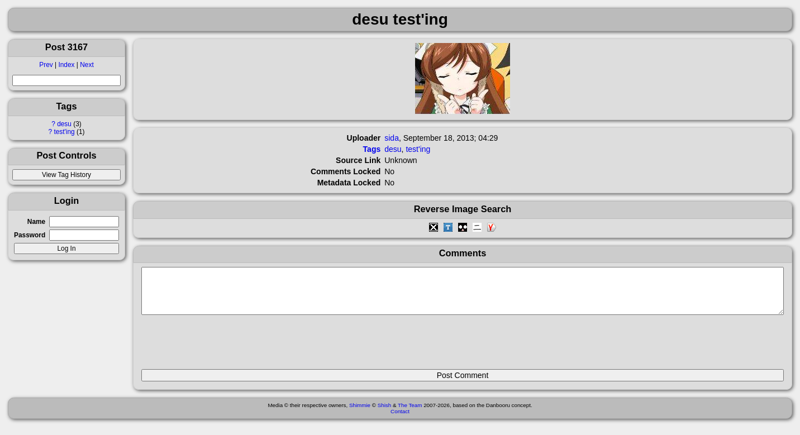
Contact (400, 420)
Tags (372, 149)
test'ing (64, 132)
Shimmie (359, 413)
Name (36, 222)
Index (66, 65)
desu (64, 124)
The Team (410, 413)
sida (391, 137)
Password (29, 235)
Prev (46, 65)
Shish (385, 413)
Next (86, 65)
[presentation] (226, 347)
